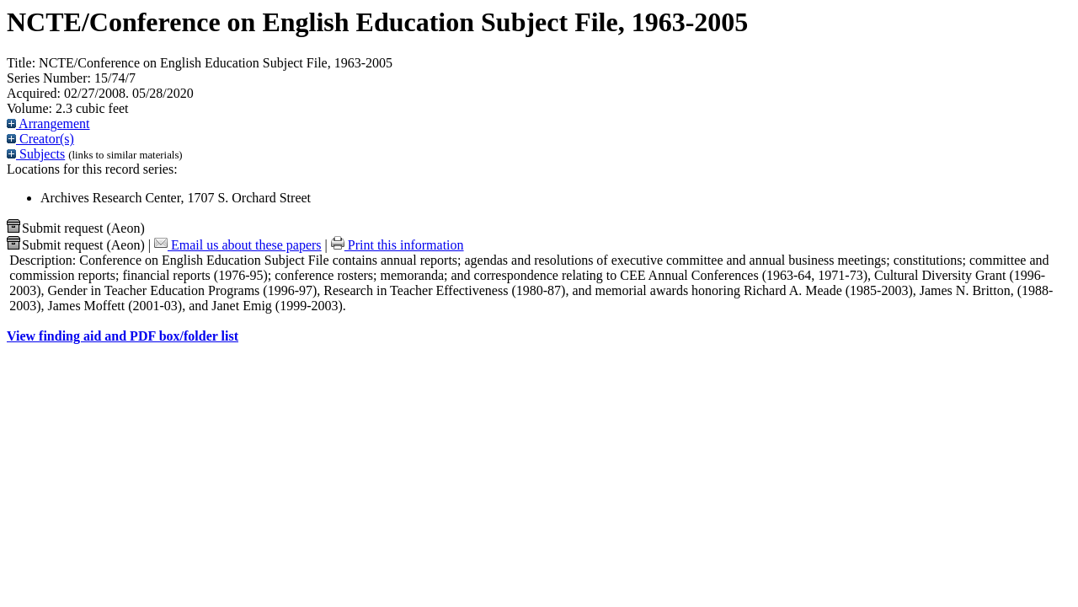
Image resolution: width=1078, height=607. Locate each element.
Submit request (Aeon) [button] (76, 228)
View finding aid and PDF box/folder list (122, 336)
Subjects (36, 154)
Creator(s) (40, 139)
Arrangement (48, 123)
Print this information (397, 245)
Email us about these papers (238, 245)
